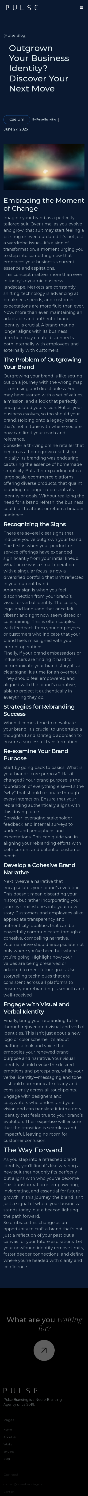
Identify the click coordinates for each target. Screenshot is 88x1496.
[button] (81, 7)
